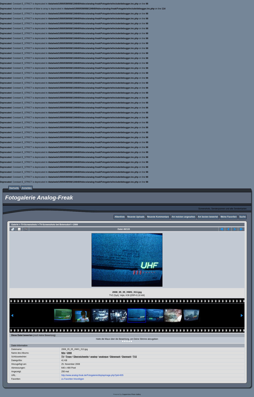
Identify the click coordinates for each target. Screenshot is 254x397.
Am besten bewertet (208, 217)
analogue (103, 356)
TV (62, 356)
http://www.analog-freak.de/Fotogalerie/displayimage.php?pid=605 (92, 375)
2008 (75, 224)
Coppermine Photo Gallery (131, 394)
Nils (63, 353)
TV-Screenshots (29, 224)
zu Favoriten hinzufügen (72, 379)
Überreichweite (81, 356)
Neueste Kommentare (158, 217)
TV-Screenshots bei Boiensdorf (55, 224)
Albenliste (119, 217)
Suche (242, 217)
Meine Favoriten (229, 217)
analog (93, 356)
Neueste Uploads (135, 217)
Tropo (69, 356)
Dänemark (115, 356)
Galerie (15, 224)
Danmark (126, 356)
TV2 (135, 356)
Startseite (14, 188)
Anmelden (27, 188)
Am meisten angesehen (183, 217)
